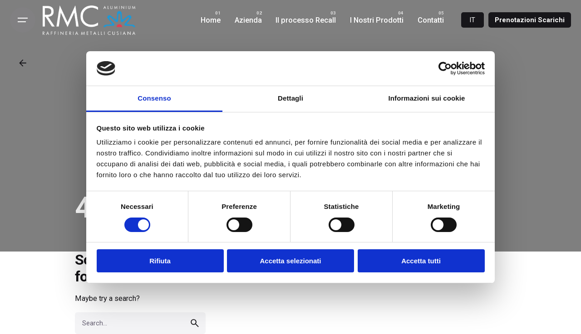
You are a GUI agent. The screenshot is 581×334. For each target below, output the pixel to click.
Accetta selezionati (290, 261)
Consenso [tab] (154, 98)
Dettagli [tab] (290, 98)
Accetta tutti (421, 261)
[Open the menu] (22, 20)
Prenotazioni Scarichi (530, 20)
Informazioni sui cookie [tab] (427, 98)
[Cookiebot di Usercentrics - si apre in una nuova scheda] (445, 68)
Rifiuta (160, 261)
